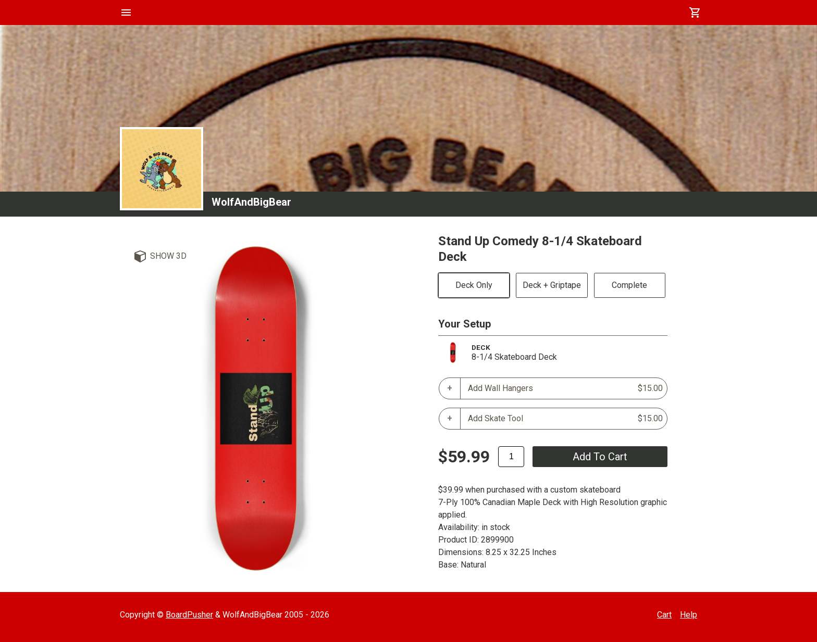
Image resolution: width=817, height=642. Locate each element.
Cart (664, 615)
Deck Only (473, 285)
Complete (629, 285)
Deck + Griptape (552, 285)
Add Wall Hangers (565, 388)
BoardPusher (189, 615)
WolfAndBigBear (251, 202)
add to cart (600, 456)
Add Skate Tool (565, 418)
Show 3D (168, 256)
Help (688, 615)
